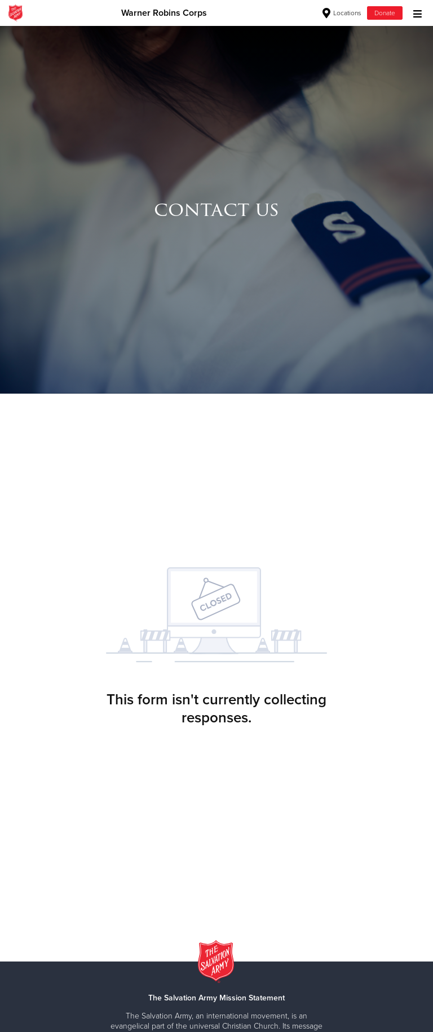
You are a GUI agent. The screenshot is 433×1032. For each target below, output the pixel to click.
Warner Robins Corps (164, 13)
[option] (216, 209)
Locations (341, 12)
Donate (384, 13)
